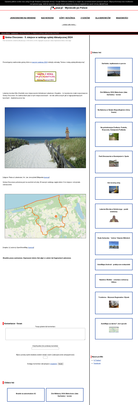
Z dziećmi (85, 18)
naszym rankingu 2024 (39, 62)
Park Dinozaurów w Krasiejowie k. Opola (114, 161)
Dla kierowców (103, 18)
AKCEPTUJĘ (103, 4)
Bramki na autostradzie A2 (26, 394)
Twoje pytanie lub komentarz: (45, 327)
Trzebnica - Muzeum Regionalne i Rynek (113, 302)
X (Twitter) (97, 360)
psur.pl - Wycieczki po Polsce (69, 7)
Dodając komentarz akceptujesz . (42, 364)
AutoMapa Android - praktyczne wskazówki (113, 264)
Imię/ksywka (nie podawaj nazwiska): (45, 346)
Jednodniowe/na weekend (23, 18)
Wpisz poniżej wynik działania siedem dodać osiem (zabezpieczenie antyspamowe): (45, 355)
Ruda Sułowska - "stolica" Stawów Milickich (114, 243)
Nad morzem (47, 18)
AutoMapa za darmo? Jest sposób (114, 328)
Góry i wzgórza (67, 18)
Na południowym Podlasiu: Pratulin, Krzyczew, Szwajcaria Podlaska (114, 133)
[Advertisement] (46, 55)
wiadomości (14, 33)
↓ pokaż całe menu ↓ (69, 25)
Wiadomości (122, 18)
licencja (46, 177)
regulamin (53, 364)
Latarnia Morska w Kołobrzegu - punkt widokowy (113, 215)
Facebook (97, 363)
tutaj (40, 4)
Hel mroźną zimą (113, 187)
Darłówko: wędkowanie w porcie (114, 69)
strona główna (5, 33)
